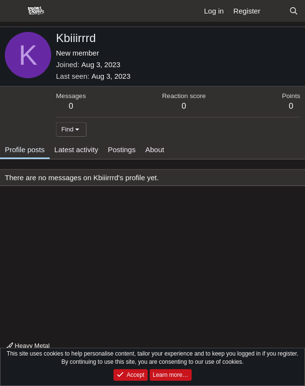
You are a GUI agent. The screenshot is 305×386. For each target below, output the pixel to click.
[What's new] (274, 11)
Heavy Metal (28, 345)
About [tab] (154, 149)
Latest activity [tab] (76, 149)
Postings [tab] (122, 149)
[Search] (293, 11)
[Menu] (13, 11)
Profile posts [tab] (25, 149)
